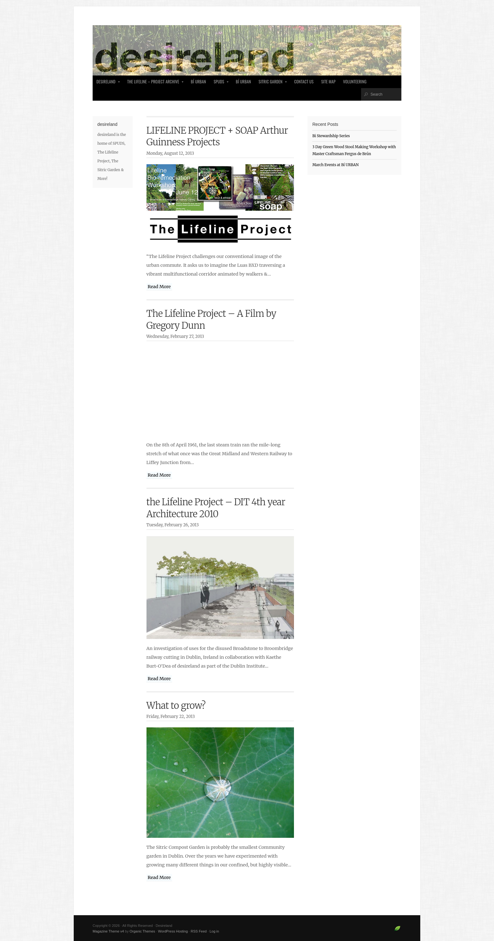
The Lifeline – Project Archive (153, 83)
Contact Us (304, 82)
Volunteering (354, 82)
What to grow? (176, 705)
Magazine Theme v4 (108, 931)
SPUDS (219, 83)
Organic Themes (142, 931)
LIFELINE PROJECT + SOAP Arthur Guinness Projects (217, 136)
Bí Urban (198, 82)
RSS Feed (199, 931)
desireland (106, 83)
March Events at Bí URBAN (335, 165)
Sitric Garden (271, 83)
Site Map (328, 82)
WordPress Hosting (173, 931)
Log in (214, 931)
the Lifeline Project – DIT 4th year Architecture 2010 (215, 507)
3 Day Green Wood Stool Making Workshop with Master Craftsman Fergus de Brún (354, 150)
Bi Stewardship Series (331, 136)
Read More (159, 286)
